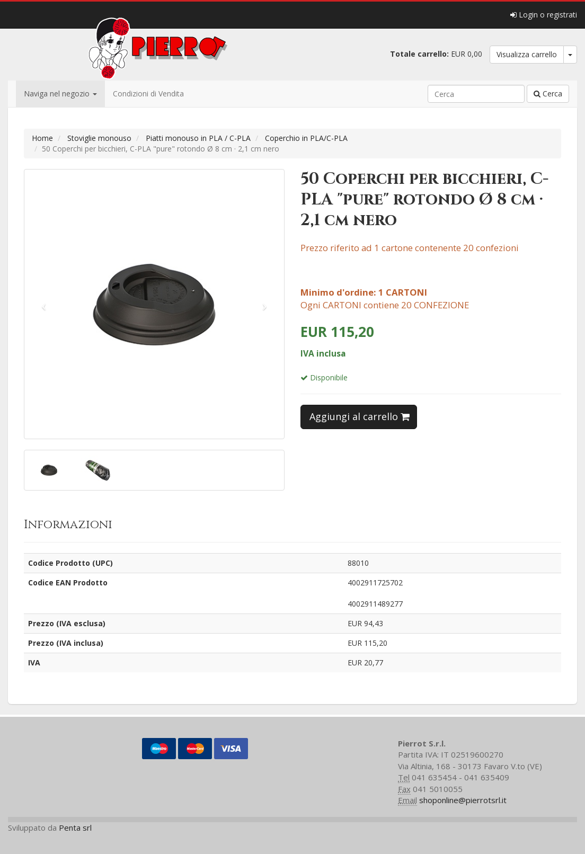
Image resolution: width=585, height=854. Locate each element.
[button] (44, 304)
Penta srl (75, 827)
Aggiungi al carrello (359, 416)
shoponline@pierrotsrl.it (463, 800)
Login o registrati (543, 15)
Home (42, 138)
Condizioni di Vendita (148, 93)
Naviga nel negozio (60, 93)
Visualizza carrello (527, 54)
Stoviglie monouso (99, 138)
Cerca (548, 93)
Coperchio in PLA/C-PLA (306, 138)
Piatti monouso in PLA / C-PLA (198, 138)
